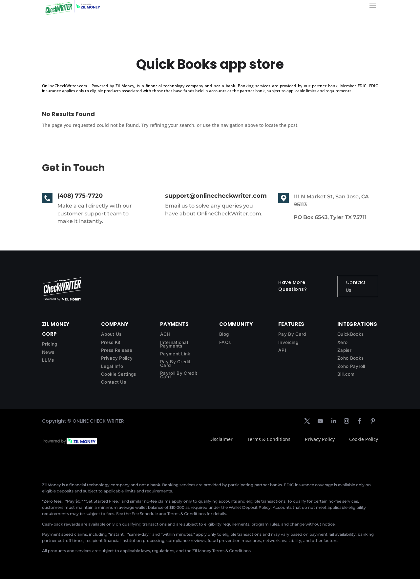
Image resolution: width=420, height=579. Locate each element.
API (282, 350)
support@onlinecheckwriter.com (216, 195)
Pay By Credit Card (175, 363)
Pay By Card (292, 334)
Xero (342, 342)
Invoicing (288, 342)
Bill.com (345, 374)
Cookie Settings (118, 374)
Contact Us (356, 286)
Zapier (344, 350)
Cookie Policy (363, 439)
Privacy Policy (117, 358)
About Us (111, 334)
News (48, 352)
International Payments (174, 344)
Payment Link (175, 353)
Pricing (49, 344)
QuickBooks (350, 334)
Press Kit (111, 342)
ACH (165, 334)
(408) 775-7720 (80, 195)
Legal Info (112, 366)
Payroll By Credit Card (178, 374)
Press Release (116, 350)
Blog (224, 334)
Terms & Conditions (268, 439)
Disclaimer (221, 439)
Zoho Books (350, 358)
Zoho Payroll (351, 366)
